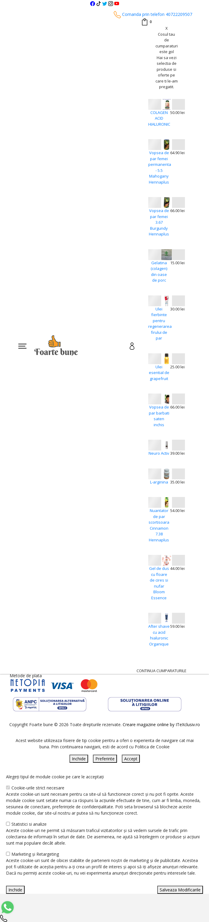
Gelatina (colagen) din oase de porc (159, 271)
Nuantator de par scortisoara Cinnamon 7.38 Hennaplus (159, 525)
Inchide (79, 759)
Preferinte (105, 759)
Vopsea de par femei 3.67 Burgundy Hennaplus (159, 222)
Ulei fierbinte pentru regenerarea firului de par (159, 323)
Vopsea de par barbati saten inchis (159, 415)
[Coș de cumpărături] (146, 21)
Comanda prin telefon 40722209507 (153, 14)
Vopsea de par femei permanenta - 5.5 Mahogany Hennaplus (159, 167)
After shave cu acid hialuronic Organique (159, 635)
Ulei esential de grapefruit (159, 372)
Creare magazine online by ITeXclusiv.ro (161, 724)
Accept (130, 759)
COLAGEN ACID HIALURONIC (159, 118)
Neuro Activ (159, 453)
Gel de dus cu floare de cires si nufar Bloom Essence (159, 583)
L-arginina (159, 482)
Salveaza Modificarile (180, 890)
